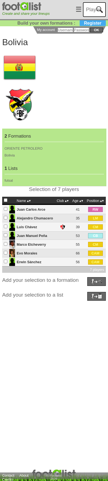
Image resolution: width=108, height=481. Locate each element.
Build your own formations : (61, 23)
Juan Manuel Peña (32, 236)
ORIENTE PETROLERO (24, 148)
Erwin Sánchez (29, 262)
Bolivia (10, 155)
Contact (8, 475)
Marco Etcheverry (31, 244)
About (23, 475)
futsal (9, 180)
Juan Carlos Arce (31, 209)
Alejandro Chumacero (35, 218)
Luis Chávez (27, 227)
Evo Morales (27, 253)
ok (96, 30)
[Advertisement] (52, 355)
